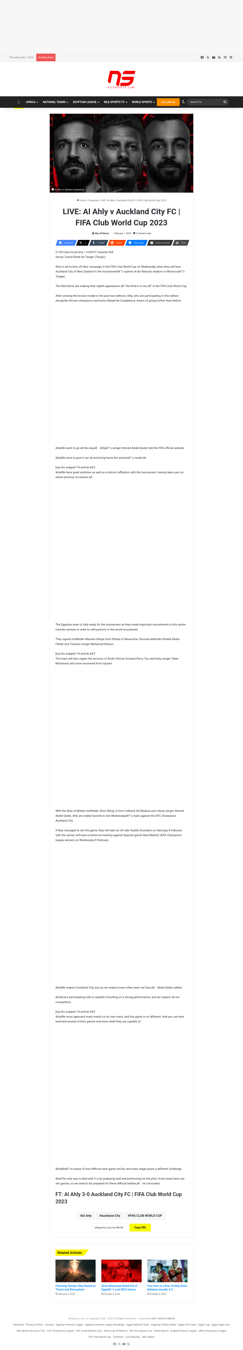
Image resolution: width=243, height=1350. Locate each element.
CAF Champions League (60, 1330)
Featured (93, 200)
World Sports (142, 102)
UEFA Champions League (212, 1330)
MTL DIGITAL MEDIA (163, 1318)
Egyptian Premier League (69, 1324)
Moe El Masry (102, 233)
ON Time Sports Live (141, 1330)
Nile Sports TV (114, 102)
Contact (49, 1324)
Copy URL (140, 1227)
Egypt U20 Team (188, 1324)
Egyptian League (84, 102)
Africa (31, 102)
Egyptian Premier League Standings (105, 1324)
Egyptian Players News (163, 1324)
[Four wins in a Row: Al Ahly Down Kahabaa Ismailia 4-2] (167, 1271)
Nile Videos (148, 1336)
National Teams (54, 102)
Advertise (18, 1324)
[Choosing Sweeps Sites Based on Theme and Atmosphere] (75, 1271)
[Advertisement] (121, 27)
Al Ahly (87, 1216)
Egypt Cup (204, 1324)
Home (81, 200)
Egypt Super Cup (221, 1324)
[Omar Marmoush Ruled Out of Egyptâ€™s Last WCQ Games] (121, 1271)
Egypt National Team (138, 1324)
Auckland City (110, 1216)
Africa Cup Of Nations (115, 1330)
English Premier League (183, 1330)
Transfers (118, 1336)
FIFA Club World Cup (99, 1336)
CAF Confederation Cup (89, 1330)
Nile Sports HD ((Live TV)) (31, 1330)
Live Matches (132, 1336)
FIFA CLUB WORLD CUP (146, 1216)
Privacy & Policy (34, 1324)
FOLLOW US (168, 102)
